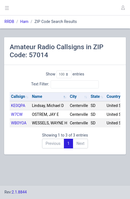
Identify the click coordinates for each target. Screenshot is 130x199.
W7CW (17, 114)
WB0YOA (19, 123)
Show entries (65, 74)
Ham (24, 21)
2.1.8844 (19, 192)
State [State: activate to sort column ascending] (95, 96)
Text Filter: (65, 84)
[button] (123, 8)
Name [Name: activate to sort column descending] (37, 96)
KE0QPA (18, 105)
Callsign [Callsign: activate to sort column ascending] (18, 96)
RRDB (9, 21)
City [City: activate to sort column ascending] (73, 96)
